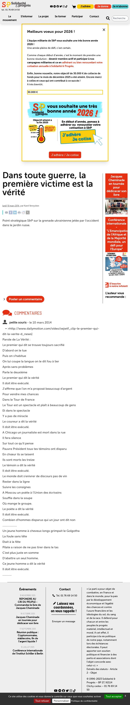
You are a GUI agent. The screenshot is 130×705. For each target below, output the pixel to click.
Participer (77, 16)
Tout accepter (114, 696)
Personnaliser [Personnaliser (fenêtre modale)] (61, 700)
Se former (60, 16)
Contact (94, 16)
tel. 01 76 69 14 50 (11, 10)
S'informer (26, 16)
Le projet (43, 16)
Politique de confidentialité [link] (84, 701)
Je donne (102, 6)
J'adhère (85, 6)
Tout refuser (42, 700)
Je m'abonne (120, 6)
